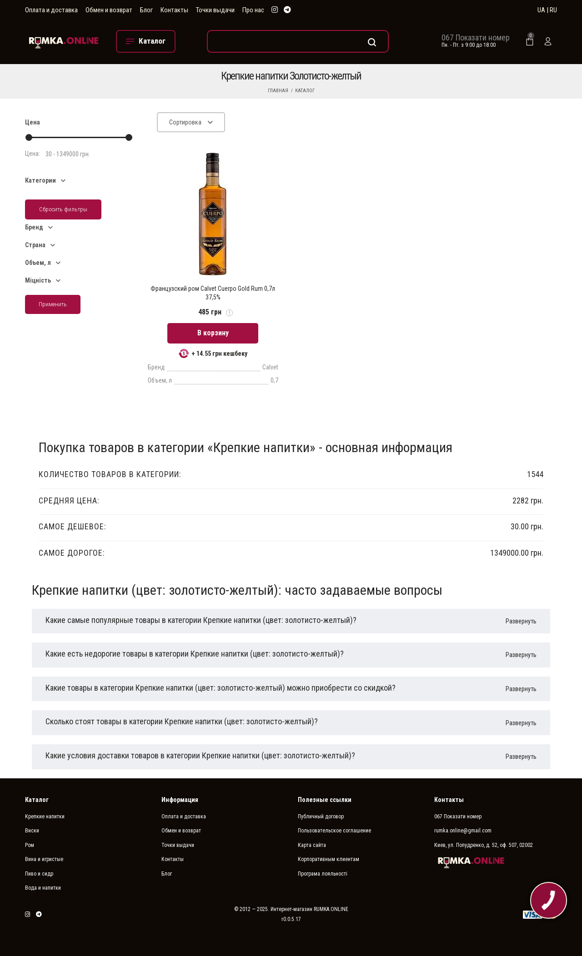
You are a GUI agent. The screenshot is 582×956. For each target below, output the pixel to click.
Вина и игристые (44, 859)
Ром (29, 845)
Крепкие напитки (45, 816)
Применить (53, 304)
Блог (146, 10)
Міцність (38, 280)
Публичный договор (321, 816)
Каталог (305, 91)
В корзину (213, 333)
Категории (40, 180)
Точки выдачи (215, 10)
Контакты (174, 10)
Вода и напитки (43, 888)
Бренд (34, 227)
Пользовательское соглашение (334, 830)
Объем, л (38, 262)
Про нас (253, 10)
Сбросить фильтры (63, 209)
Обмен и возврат (108, 10)
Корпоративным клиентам (328, 859)
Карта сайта (312, 845)
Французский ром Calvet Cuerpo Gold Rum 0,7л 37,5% (213, 292)
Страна (35, 245)
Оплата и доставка (51, 10)
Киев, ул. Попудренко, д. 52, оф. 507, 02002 (483, 845)
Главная (278, 91)
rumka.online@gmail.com (463, 830)
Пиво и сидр (39, 874)
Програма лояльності (322, 874)
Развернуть (521, 621)
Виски (32, 830)
